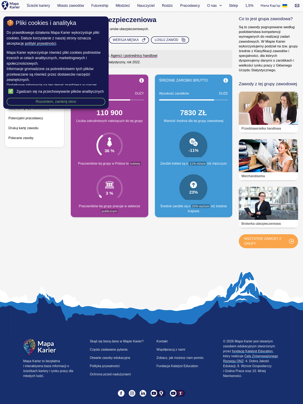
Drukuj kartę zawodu (23, 128)
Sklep (233, 6)
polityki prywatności (40, 43)
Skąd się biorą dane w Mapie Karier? (117, 341)
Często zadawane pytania (109, 349)
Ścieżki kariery (38, 6)
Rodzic (167, 6)
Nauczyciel (146, 6)
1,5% (249, 6)
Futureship (99, 6)
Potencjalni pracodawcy (25, 118)
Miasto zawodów (70, 6)
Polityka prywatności (105, 366)
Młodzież (123, 6)
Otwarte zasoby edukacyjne (110, 358)
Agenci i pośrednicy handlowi (134, 56)
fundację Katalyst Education (252, 351)
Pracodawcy (190, 6)
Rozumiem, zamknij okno (56, 102)
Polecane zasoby (21, 138)
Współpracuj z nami (171, 349)
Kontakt (162, 341)
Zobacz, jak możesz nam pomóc (180, 358)
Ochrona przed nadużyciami (110, 374)
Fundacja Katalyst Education (177, 366)
